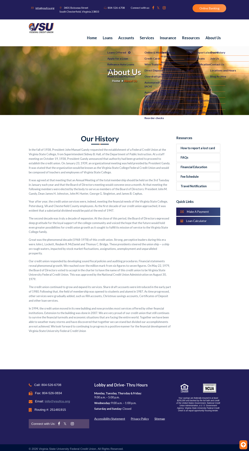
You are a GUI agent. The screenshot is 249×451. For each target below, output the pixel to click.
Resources (191, 38)
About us (213, 38)
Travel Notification (194, 186)
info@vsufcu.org (44, 8)
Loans (108, 38)
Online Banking (209, 8)
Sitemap (159, 418)
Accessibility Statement (109, 418)
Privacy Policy (140, 418)
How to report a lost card (198, 148)
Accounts (126, 38)
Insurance (168, 38)
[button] (197, 388)
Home (92, 38)
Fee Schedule (190, 176)
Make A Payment (194, 211)
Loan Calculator (193, 221)
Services (147, 38)
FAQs (184, 157)
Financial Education (194, 167)
